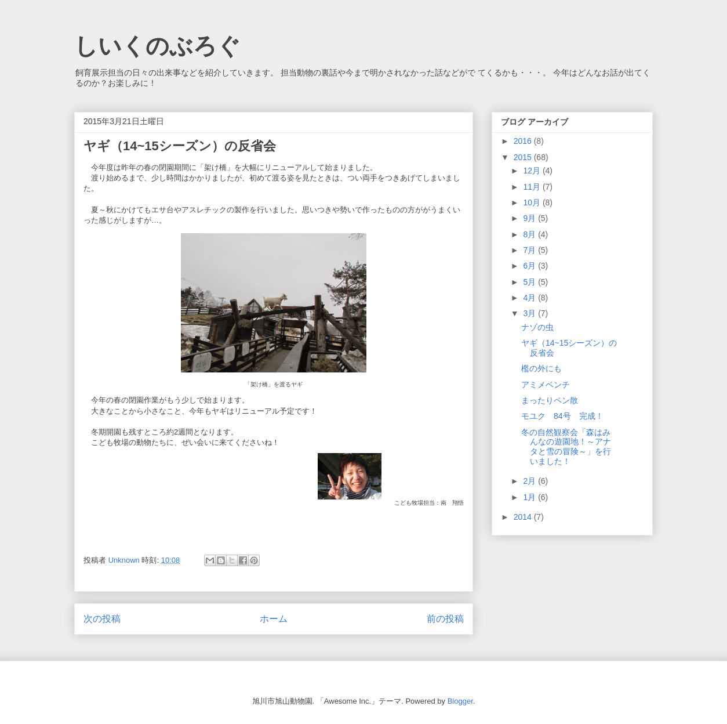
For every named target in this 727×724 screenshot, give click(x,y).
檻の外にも (541, 368)
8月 (530, 234)
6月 (530, 265)
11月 (532, 186)
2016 (524, 141)
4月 (530, 297)
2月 (530, 481)
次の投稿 (102, 619)
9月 (530, 218)
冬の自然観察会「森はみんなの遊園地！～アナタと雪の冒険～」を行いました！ (566, 447)
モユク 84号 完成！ (562, 416)
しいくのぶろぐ (157, 46)
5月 (530, 282)
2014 (524, 517)
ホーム (274, 619)
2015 (524, 157)
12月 (532, 170)
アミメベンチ (545, 384)
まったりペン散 (549, 400)
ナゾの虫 (537, 327)
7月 (530, 250)
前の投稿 (445, 619)
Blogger (460, 701)
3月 (530, 313)
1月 (530, 497)
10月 (532, 202)
